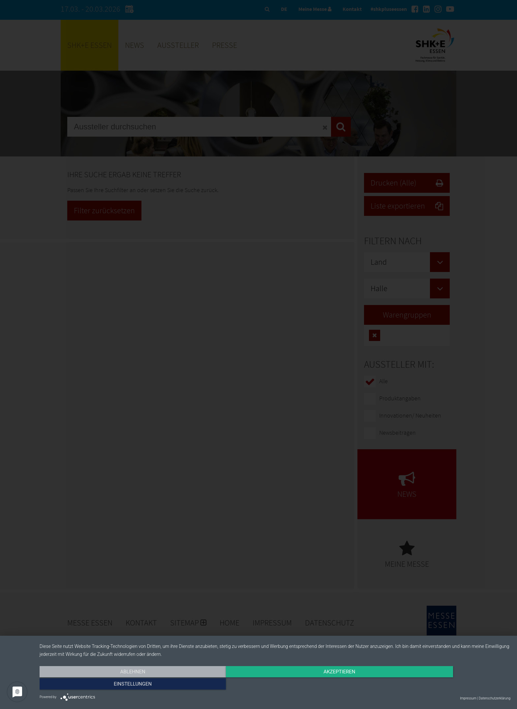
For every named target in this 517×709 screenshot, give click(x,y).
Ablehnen (110, 685)
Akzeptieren (275, 685)
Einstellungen (440, 685)
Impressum (468, 698)
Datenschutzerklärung (494, 698)
